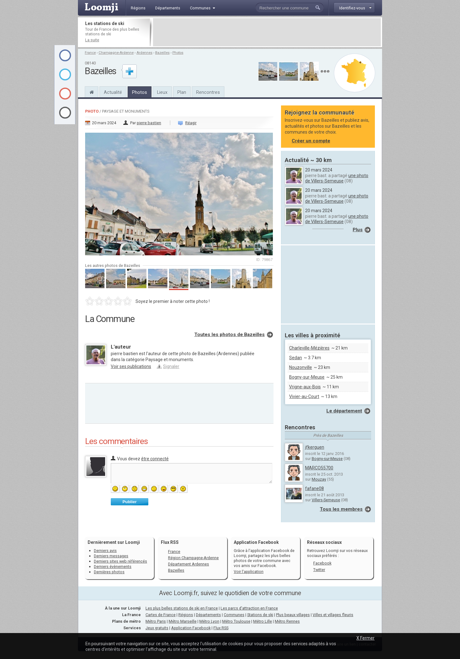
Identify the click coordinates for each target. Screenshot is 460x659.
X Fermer (365, 638)
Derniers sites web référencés (120, 561)
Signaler (171, 366)
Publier (129, 501)
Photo (92, 111)
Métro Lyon (209, 621)
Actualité (113, 92)
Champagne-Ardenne (116, 53)
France (90, 53)
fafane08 (314, 488)
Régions (185, 614)
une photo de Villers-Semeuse (336, 178)
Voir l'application (248, 571)
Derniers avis (105, 550)
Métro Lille (262, 621)
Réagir (191, 122)
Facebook (322, 563)
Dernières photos (109, 572)
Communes (234, 614)
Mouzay (319, 479)
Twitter (319, 569)
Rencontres (208, 92)
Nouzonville (300, 367)
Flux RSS (170, 542)
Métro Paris (156, 621)
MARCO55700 (319, 467)
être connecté (155, 458)
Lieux (162, 92)
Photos (177, 53)
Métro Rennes (287, 621)
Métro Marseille (183, 621)
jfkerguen (314, 447)
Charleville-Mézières (309, 347)
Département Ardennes (188, 564)
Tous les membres (341, 509)
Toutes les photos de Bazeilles (229, 334)
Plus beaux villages (293, 614)
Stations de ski (260, 614)
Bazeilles (162, 53)
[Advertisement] (267, 32)
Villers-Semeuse (326, 500)
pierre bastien (149, 122)
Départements (208, 614)
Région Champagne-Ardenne (193, 557)
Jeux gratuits (157, 628)
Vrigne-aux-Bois (305, 386)
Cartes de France (161, 614)
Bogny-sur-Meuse (307, 377)
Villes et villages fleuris (333, 614)
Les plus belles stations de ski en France (182, 608)
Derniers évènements (112, 566)
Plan (181, 92)
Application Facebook (191, 628)
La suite (92, 40)
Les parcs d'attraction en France (249, 608)
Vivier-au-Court (304, 396)
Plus (358, 229)
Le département (344, 411)
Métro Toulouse (236, 621)
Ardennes (144, 53)
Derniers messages (111, 556)
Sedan (295, 357)
